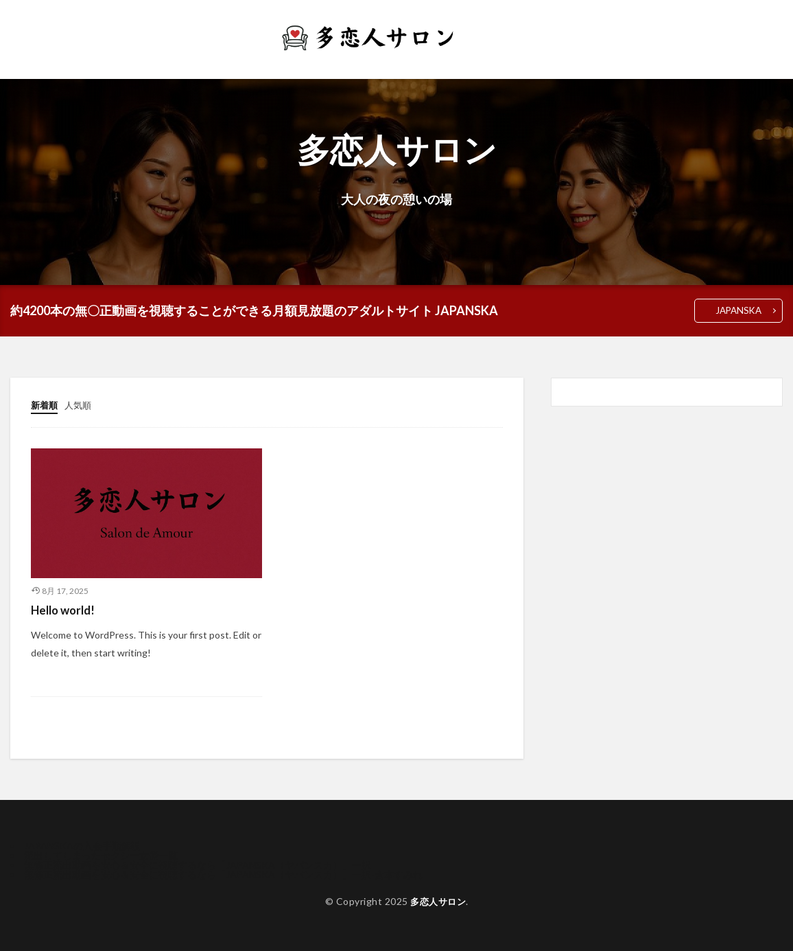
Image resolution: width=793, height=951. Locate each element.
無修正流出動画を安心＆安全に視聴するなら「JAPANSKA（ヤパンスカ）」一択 (197, 864)
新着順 (45, 405)
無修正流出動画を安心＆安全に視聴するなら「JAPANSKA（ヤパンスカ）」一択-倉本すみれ (223, 874)
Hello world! (65, 609)
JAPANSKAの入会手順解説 (82, 845)
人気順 (81, 405)
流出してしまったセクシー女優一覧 (101, 854)
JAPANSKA (736, 311)
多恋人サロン (438, 900)
